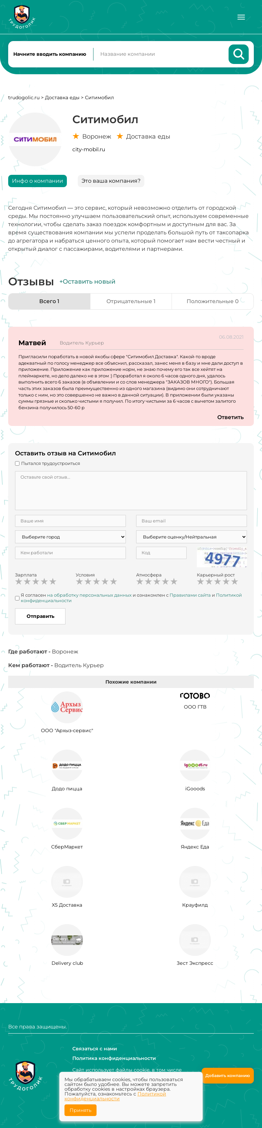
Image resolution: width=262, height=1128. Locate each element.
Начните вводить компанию (49, 54)
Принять (80, 1110)
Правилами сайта (190, 595)
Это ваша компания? (111, 181)
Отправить (40, 617)
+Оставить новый (87, 282)
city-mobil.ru (88, 149)
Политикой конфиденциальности (115, 1096)
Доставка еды (62, 98)
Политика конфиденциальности (114, 1058)
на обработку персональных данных (89, 595)
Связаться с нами (94, 1049)
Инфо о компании (37, 181)
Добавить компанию (227, 1075)
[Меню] (241, 17)
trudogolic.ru (24, 98)
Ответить (230, 417)
